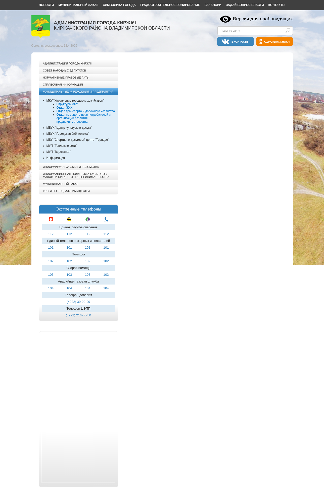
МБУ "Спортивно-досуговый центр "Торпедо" (78, 140)
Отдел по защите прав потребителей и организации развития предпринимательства (84, 118)
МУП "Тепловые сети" (62, 146)
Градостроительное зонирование (170, 5)
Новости (46, 5)
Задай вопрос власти (245, 5)
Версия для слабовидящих (263, 18)
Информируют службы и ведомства (71, 166)
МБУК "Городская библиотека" (68, 133)
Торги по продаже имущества (66, 190)
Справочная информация (63, 84)
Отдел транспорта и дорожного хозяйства (86, 111)
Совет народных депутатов (64, 70)
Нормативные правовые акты (66, 77)
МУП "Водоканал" (59, 152)
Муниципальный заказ (78, 5)
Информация (56, 158)
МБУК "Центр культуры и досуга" (69, 127)
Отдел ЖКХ (65, 107)
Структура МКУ (67, 104)
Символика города (119, 5)
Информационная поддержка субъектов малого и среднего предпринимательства (76, 175)
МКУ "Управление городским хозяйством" (76, 100)
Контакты (276, 5)
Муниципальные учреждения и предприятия (78, 91)
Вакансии (212, 5)
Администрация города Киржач (67, 63)
